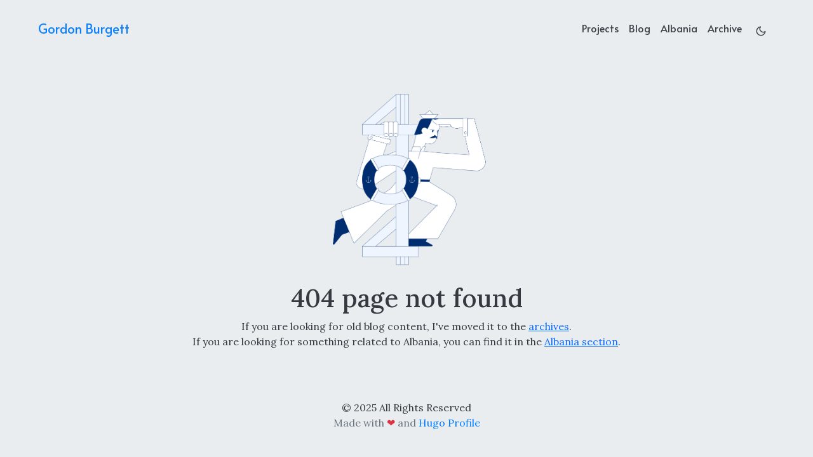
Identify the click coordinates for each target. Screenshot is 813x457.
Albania (679, 28)
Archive (725, 28)
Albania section (581, 341)
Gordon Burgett (84, 28)
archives (548, 326)
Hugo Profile (449, 422)
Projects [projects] (600, 28)
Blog (639, 28)
